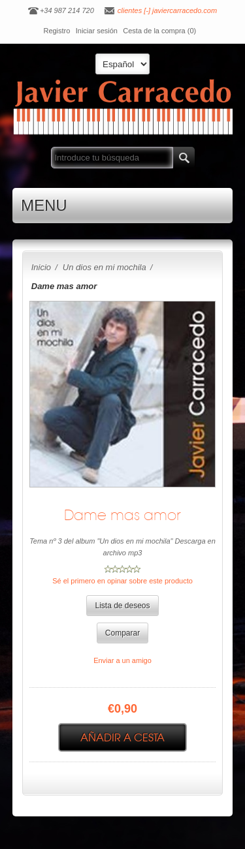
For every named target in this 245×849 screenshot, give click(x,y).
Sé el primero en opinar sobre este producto (122, 581)
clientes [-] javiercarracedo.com (167, 10)
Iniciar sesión (97, 31)
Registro (56, 31)
